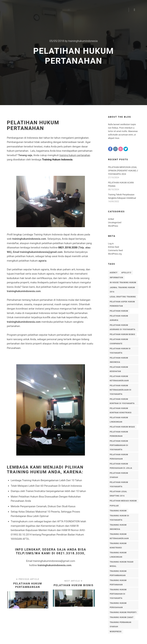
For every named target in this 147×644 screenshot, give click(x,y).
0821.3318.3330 (67, 247)
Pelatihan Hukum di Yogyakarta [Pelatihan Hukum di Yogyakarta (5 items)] (120, 351)
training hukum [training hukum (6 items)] (118, 511)
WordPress (113, 226)
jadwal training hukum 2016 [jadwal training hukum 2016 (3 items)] (122, 290)
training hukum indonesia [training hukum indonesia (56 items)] (118, 527)
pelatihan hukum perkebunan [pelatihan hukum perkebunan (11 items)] (119, 434)
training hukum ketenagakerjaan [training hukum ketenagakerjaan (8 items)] (119, 536)
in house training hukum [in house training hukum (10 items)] (123, 282)
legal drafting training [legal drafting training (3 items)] (123, 297)
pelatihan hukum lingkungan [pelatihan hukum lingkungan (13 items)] (119, 420)
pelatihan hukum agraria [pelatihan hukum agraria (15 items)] (119, 318)
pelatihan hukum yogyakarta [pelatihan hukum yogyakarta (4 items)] (119, 484)
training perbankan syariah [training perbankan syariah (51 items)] (120, 624)
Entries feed (113, 247)
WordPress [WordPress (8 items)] (115, 632)
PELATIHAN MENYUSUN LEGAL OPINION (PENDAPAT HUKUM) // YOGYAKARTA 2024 (123, 170)
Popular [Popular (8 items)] (114, 506)
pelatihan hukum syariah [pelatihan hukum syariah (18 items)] (119, 475)
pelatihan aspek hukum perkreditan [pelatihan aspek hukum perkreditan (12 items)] (122, 304)
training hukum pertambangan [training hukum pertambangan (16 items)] (118, 573)
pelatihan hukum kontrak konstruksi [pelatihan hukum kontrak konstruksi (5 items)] (121, 410)
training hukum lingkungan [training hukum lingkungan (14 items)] (118, 555)
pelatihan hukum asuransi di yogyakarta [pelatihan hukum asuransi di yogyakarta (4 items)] (122, 327)
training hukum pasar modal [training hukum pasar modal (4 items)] (121, 564)
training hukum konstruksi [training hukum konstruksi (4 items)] (118, 545)
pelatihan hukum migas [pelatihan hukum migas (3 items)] (122, 427)
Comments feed (115, 250)
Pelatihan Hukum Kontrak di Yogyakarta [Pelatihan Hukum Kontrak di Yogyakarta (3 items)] (122, 401)
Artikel (111, 219)
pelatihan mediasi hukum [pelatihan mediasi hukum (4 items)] (123, 501)
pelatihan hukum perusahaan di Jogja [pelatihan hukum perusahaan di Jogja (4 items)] (121, 466)
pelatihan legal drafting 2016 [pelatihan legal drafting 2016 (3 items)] (118, 494)
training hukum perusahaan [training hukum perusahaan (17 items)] (118, 605)
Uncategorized (114, 222)
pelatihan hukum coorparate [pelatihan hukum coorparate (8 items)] (119, 341)
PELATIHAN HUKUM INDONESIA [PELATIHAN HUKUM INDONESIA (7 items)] (119, 360)
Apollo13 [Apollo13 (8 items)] (126, 273)
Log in (111, 243)
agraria (42, 260)
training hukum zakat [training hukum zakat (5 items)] (121, 617)
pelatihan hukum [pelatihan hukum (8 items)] (119, 311)
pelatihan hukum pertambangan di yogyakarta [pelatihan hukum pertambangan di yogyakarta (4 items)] (119, 445)
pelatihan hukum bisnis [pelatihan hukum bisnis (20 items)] (122, 334)
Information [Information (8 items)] (116, 278)
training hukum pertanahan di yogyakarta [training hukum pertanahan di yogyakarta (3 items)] (118, 594)
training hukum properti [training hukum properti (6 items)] (123, 612)
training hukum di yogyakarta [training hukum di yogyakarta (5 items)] (119, 518)
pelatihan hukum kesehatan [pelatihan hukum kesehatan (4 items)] (119, 369)
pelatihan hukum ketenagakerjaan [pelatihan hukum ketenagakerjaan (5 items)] (119, 378)
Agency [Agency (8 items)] (113, 273)
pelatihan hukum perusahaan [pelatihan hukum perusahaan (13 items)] (119, 457)
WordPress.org (115, 254)
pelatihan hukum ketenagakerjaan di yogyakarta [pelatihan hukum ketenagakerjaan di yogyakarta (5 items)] (120, 390)
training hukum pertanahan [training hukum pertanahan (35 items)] (118, 582)
